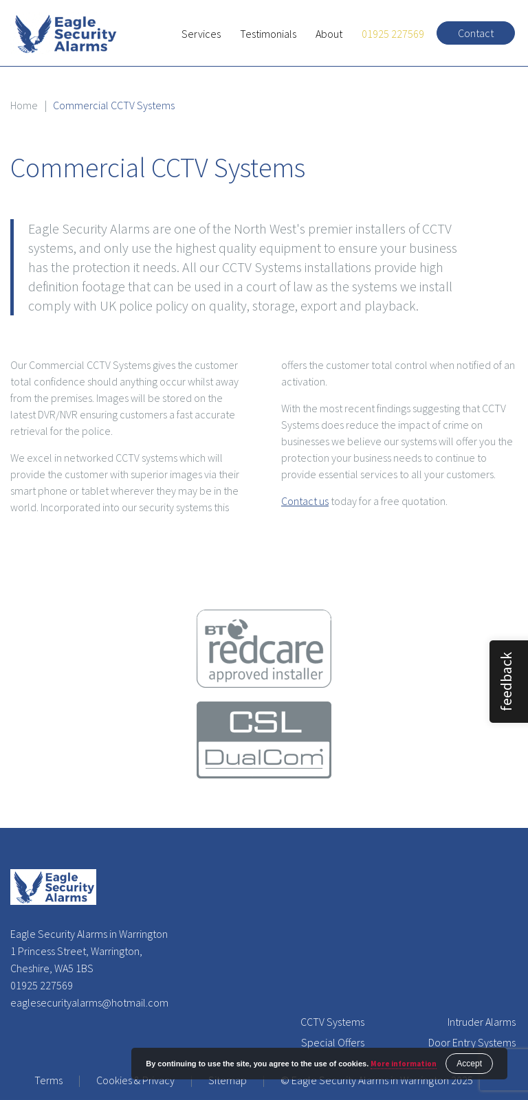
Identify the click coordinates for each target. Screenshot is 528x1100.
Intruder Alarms (482, 1022)
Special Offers (332, 1042)
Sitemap (227, 1080)
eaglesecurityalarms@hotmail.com (89, 1002)
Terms (48, 1080)
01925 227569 (393, 34)
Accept (469, 1063)
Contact (476, 33)
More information (404, 1063)
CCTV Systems (332, 1022)
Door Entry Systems (472, 1042)
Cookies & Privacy (135, 1080)
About (329, 34)
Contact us (305, 501)
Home (24, 105)
